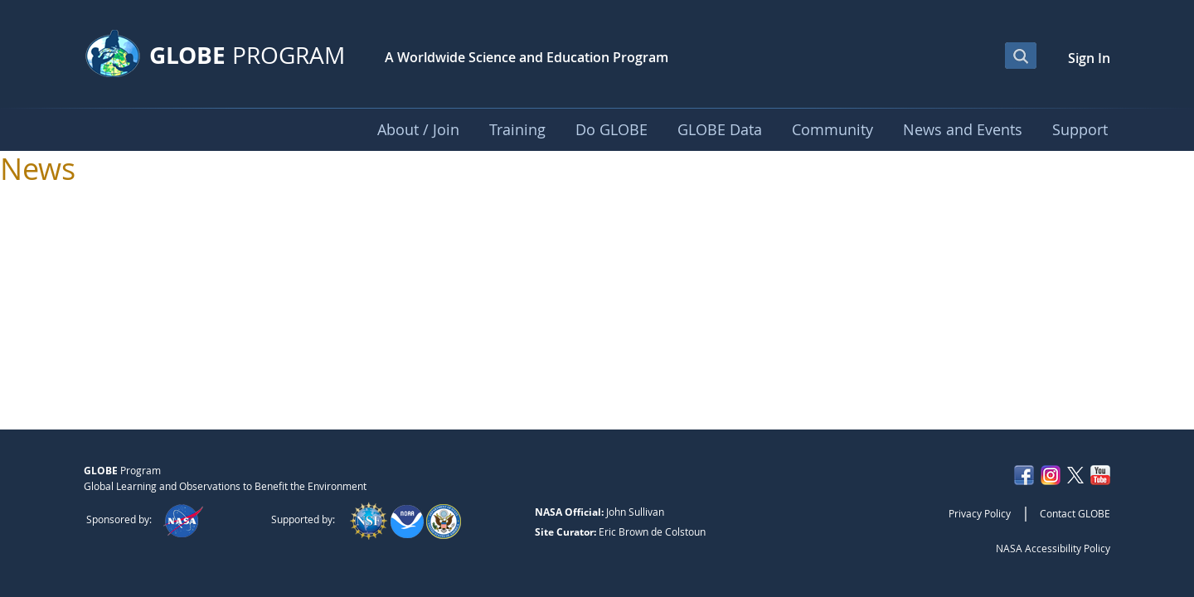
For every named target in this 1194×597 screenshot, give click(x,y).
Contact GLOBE (1075, 513)
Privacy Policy (980, 513)
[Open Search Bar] (1020, 55)
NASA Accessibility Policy (1053, 548)
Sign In (1089, 58)
